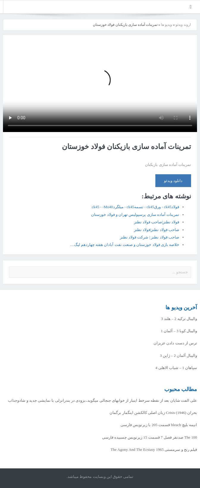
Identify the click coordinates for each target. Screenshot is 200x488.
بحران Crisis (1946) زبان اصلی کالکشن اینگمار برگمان (153, 412)
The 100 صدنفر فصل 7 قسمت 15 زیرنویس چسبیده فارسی (149, 437)
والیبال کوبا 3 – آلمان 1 (179, 331)
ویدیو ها (166, 25)
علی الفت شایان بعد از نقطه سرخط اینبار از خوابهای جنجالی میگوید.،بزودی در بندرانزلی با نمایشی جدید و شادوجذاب (102, 400)
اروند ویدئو (183, 25)
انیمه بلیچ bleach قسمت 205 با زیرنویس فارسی (159, 425)
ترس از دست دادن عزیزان (175, 343)
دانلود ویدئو (173, 180)
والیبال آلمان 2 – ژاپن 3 (178, 355)
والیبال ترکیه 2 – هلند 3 (179, 318)
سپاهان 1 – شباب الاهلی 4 (176, 367)
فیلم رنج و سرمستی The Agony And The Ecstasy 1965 (154, 449)
